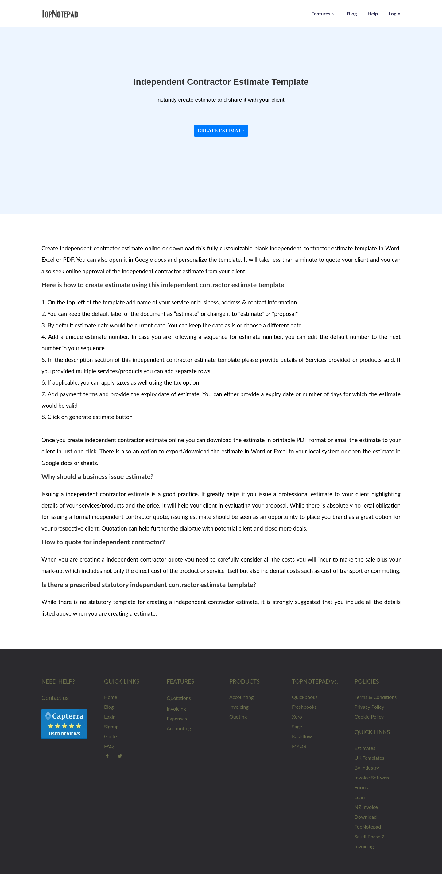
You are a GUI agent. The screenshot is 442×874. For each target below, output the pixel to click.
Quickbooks (304, 697)
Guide (110, 736)
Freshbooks (304, 707)
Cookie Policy (369, 716)
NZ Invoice (366, 807)
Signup (111, 726)
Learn (360, 797)
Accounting (179, 728)
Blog (109, 707)
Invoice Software (372, 777)
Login (110, 716)
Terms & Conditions (376, 697)
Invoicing (176, 708)
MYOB (299, 746)
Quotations (179, 698)
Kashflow (302, 736)
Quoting (238, 716)
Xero (297, 716)
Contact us (55, 698)
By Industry (367, 767)
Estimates (365, 748)
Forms (361, 787)
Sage (297, 726)
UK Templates (369, 758)
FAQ (109, 746)
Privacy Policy (369, 707)
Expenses (177, 718)
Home (110, 697)
